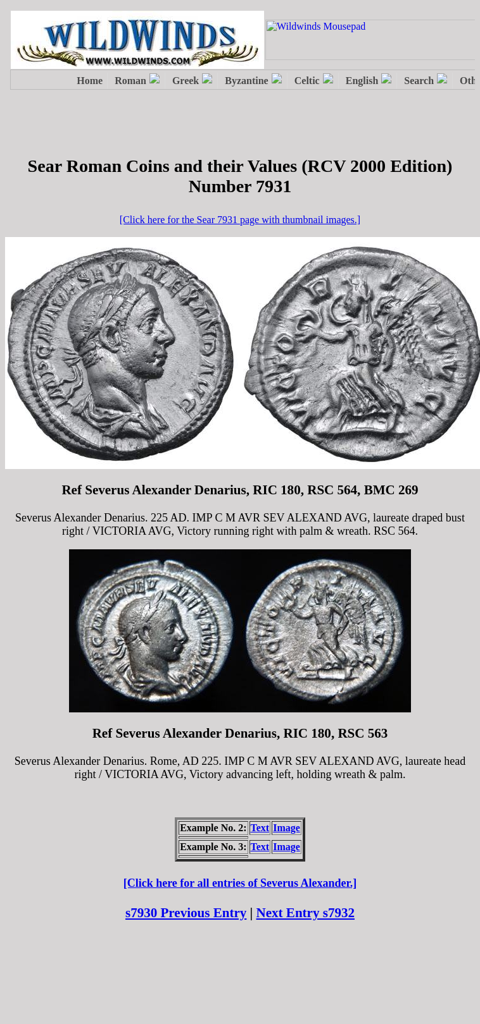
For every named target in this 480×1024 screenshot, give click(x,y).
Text (260, 827)
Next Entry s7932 (305, 912)
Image (286, 827)
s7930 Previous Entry (185, 912)
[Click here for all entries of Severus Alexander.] (240, 883)
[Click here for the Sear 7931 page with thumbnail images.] (240, 219)
